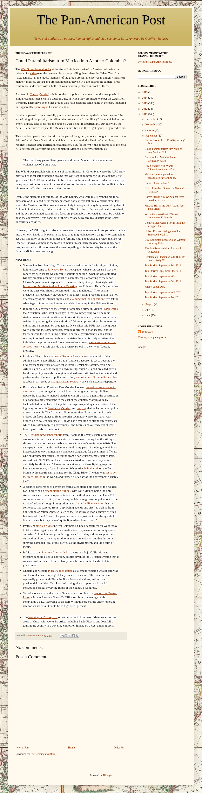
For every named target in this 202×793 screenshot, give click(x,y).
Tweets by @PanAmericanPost (155, 61)
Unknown (147, 332)
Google (142, 347)
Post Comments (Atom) (43, 754)
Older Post (119, 747)
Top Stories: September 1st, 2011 (163, 297)
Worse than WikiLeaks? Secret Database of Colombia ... (161, 216)
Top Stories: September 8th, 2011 (163, 271)
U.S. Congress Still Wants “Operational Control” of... (161, 168)
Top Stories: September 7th (159, 276)
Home (71, 747)
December (151, 119)
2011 (145, 114)
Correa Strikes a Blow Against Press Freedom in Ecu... (164, 198)
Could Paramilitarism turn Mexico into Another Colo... (163, 150)
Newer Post (23, 747)
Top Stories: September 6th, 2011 (163, 281)
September (151, 135)
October (150, 130)
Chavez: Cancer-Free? (157, 183)
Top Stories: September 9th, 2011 (163, 265)
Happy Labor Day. (155, 286)
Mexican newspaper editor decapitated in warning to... (161, 176)
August (149, 304)
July (148, 309)
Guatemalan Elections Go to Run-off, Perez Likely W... (165, 259)
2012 (145, 108)
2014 (145, 97)
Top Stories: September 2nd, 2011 (163, 292)
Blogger (107, 775)
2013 (145, 103)
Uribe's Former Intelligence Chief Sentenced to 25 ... (163, 233)
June (148, 315)
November (151, 124)
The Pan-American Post (101, 19)
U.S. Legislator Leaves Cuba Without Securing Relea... (165, 241)
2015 (145, 92)
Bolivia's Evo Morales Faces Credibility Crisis (160, 159)
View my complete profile (152, 337)
